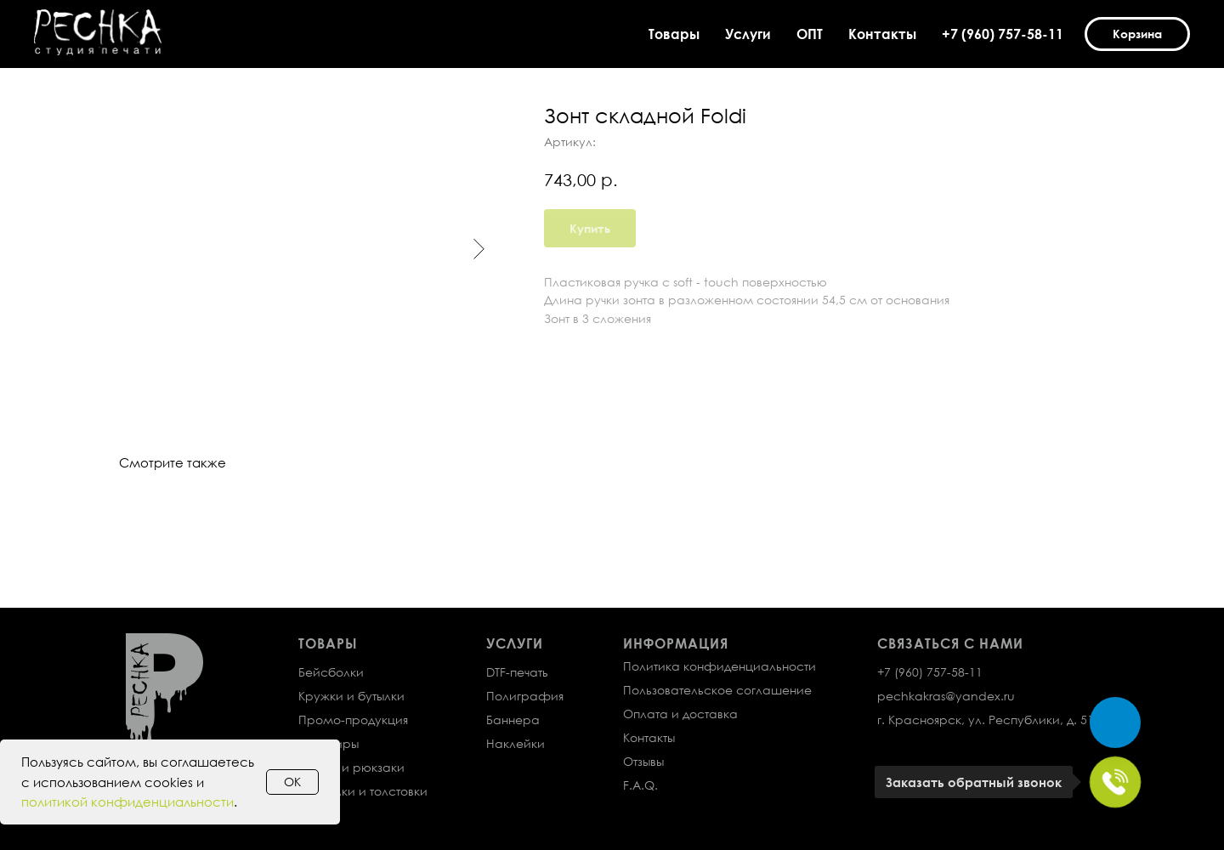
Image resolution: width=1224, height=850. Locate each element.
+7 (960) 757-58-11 (1002, 34)
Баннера (513, 719)
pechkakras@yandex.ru (946, 695)
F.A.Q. (640, 785)
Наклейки (515, 743)
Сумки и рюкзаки (351, 767)
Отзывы (643, 761)
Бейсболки (331, 672)
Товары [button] (674, 34)
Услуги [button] (748, 34)
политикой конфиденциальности (127, 801)
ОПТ (809, 34)
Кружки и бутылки (351, 695)
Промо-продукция (353, 719)
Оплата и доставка (680, 713)
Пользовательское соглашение (717, 690)
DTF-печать (517, 672)
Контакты (882, 34)
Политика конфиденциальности (719, 666)
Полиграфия (525, 695)
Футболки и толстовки (363, 791)
